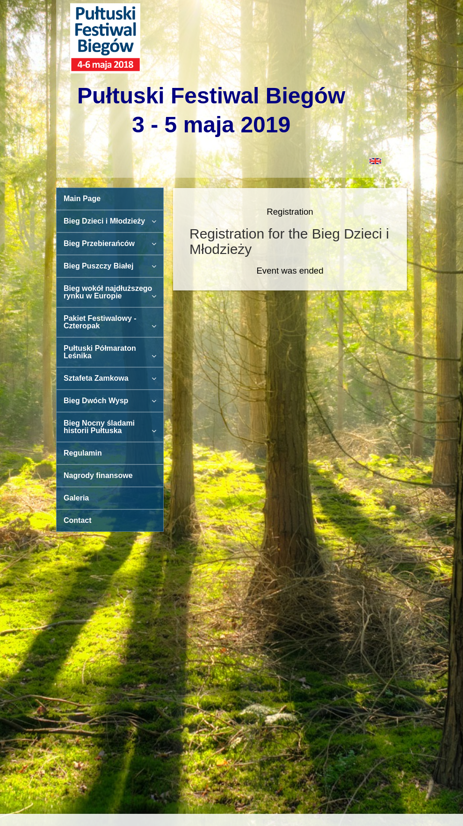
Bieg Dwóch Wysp (110, 401)
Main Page (82, 199)
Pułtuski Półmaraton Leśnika (110, 352)
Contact (78, 520)
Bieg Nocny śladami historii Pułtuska (110, 427)
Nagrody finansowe (98, 475)
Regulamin (83, 453)
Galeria (76, 498)
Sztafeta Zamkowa (110, 378)
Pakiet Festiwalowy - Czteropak (110, 322)
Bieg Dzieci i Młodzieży (110, 221)
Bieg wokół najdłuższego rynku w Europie (110, 292)
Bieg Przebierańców (110, 243)
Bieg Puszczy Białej (110, 266)
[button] (231, 161)
